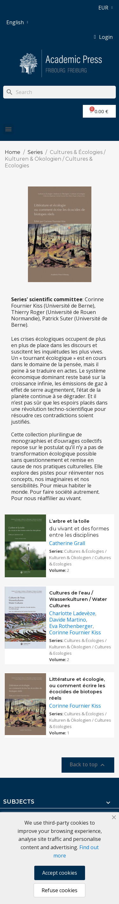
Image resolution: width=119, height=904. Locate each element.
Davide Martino (67, 619)
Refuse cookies (59, 890)
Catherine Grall (67, 543)
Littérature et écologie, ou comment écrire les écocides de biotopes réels (77, 688)
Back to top (87, 765)
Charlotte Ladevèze (72, 613)
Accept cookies (59, 872)
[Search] (59, 92)
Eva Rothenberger (71, 626)
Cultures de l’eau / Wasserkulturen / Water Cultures (78, 599)
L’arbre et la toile (69, 521)
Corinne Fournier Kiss (75, 632)
